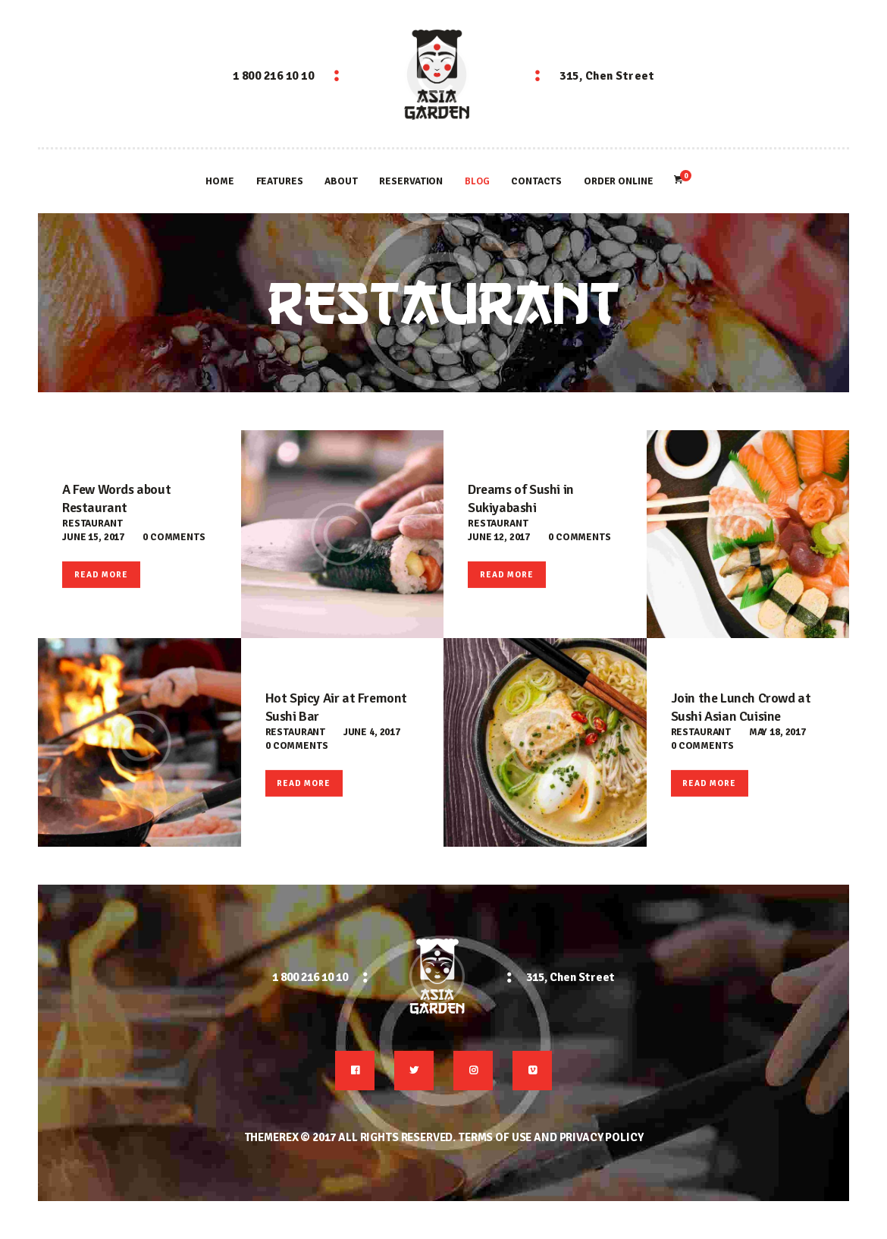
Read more (101, 575)
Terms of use (494, 1137)
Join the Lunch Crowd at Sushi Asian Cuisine (741, 707)
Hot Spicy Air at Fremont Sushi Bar (336, 707)
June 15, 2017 (93, 537)
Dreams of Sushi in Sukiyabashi (521, 498)
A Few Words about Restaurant (116, 498)
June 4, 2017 (371, 732)
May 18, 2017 (777, 732)
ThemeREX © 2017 (290, 1137)
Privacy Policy (601, 1137)
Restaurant (92, 523)
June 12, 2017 (499, 537)
